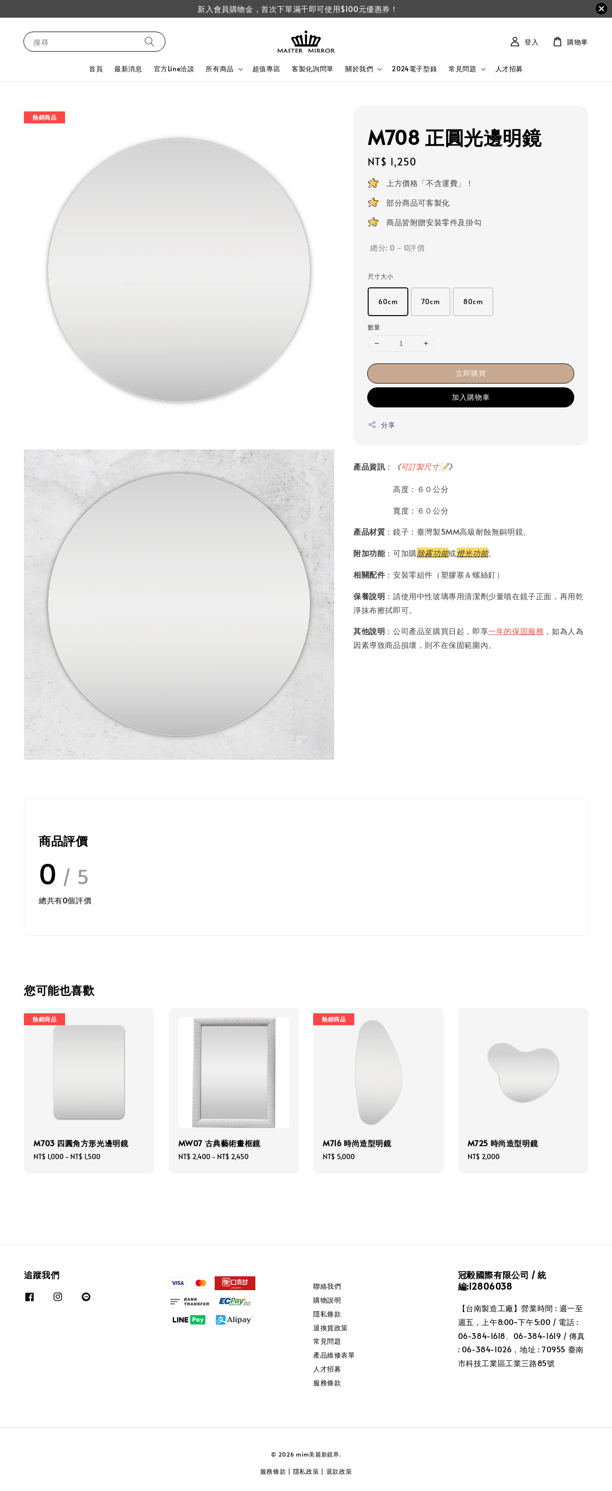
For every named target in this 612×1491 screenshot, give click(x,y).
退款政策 (339, 1471)
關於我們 (359, 69)
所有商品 (219, 69)
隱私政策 (306, 1471)
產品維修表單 (334, 1354)
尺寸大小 (380, 276)
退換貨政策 (330, 1327)
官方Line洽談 (174, 68)
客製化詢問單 (313, 68)
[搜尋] (149, 41)
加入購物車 (471, 397)
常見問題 (462, 69)
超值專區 (266, 68)
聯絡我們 (327, 1286)
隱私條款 (327, 1313)
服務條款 (327, 1382)
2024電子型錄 (414, 68)
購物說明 (327, 1300)
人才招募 (509, 68)
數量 (374, 327)
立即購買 (471, 373)
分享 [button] (381, 424)
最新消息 (128, 68)
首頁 (96, 68)
